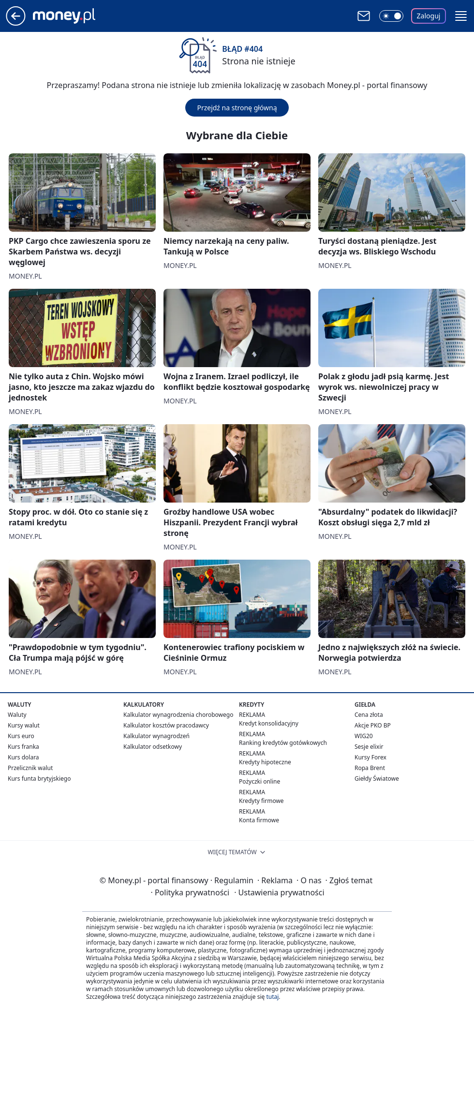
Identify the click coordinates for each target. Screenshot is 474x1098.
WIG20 (364, 736)
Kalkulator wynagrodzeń (156, 736)
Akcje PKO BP (373, 725)
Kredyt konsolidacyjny (268, 723)
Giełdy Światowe (377, 778)
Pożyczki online (259, 781)
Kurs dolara (23, 757)
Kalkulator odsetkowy (152, 746)
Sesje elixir (369, 746)
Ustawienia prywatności (279, 892)
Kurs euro (21, 736)
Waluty (17, 715)
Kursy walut (24, 725)
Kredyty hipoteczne (265, 762)
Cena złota (369, 715)
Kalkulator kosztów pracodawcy (166, 725)
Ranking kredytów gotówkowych (283, 743)
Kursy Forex (370, 757)
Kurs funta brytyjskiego (39, 778)
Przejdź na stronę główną (237, 107)
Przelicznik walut (30, 768)
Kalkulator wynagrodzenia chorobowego (178, 715)
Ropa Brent (370, 768)
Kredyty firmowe (261, 801)
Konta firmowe (259, 820)
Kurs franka (23, 746)
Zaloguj (429, 15)
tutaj (272, 997)
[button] (461, 16)
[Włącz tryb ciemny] (391, 16)
